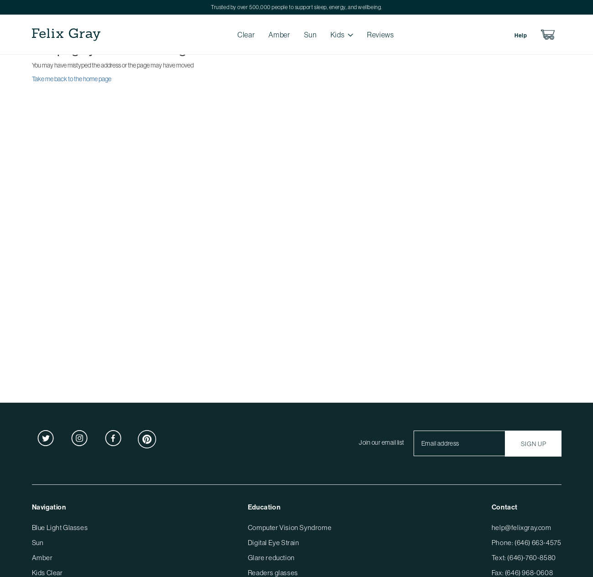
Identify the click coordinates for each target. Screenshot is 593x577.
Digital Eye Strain (273, 542)
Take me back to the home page (71, 79)
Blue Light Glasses (60, 527)
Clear (246, 34)
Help (520, 35)
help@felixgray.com (521, 527)
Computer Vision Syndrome (289, 527)
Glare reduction (271, 557)
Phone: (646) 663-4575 (527, 542)
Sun (310, 34)
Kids (338, 34)
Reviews (380, 34)
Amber (279, 34)
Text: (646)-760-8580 (524, 557)
